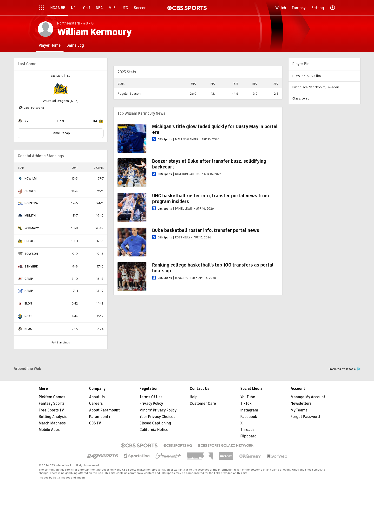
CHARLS (30, 191)
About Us (97, 397)
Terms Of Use (151, 397)
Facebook (248, 416)
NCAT (28, 316)
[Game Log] (75, 45)
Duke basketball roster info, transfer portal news (205, 230)
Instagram (249, 410)
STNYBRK (31, 266)
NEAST (29, 329)
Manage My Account (308, 397)
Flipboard (248, 436)
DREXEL (30, 241)
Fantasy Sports (52, 403)
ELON (28, 303)
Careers (96, 403)
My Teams (299, 410)
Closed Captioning (155, 423)
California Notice (153, 429)
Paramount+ (100, 416)
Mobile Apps (49, 429)
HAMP (29, 291)
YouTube (247, 397)
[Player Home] (50, 45)
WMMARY (32, 228)
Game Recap (61, 133)
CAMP (29, 279)
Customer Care (203, 403)
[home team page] (60, 88)
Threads (247, 429)
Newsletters (301, 403)
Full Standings (61, 342)
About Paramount (104, 410)
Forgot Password (305, 416)
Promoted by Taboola (345, 369)
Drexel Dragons (57, 101)
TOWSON (31, 254)
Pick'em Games (52, 397)
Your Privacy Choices (157, 416)
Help (193, 397)
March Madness (52, 423)
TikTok (245, 403)
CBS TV (95, 423)
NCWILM (31, 178)
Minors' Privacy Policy (158, 410)
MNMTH (30, 215)
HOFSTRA (31, 203)
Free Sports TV (51, 410)
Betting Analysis (53, 416)
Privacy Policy (151, 403)
